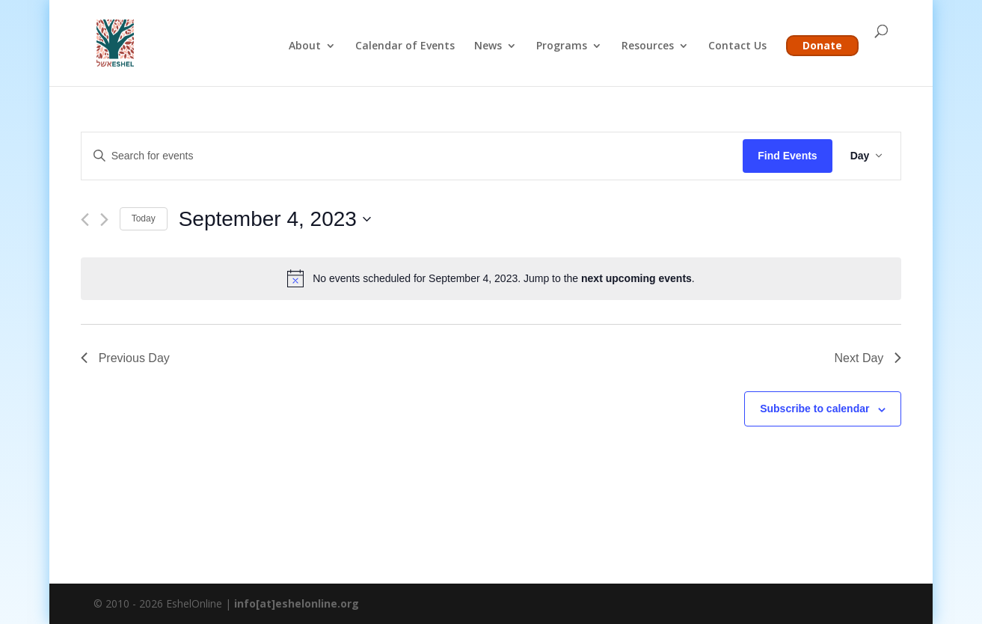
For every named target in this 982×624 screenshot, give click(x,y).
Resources (648, 46)
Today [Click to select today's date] (144, 218)
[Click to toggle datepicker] (275, 219)
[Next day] (104, 219)
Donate (822, 45)
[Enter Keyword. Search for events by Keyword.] (412, 156)
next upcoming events (636, 278)
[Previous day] (85, 219)
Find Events (787, 156)
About (305, 46)
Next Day (868, 358)
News (488, 46)
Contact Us (737, 46)
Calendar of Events (405, 46)
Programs (561, 46)
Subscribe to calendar (814, 409)
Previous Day (125, 358)
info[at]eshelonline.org (296, 603)
